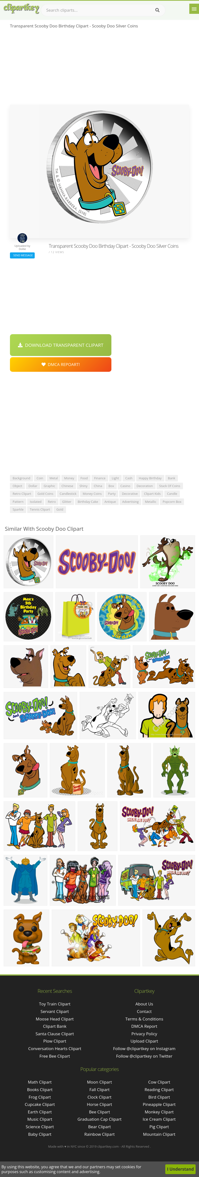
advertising (130, 501)
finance (100, 478)
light (115, 478)
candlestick (68, 493)
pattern (18, 501)
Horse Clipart (99, 1104)
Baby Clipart (39, 1134)
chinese (67, 486)
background (21, 478)
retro (52, 501)
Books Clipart (39, 1089)
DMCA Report (144, 1026)
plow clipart (54, 1041)
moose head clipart (55, 1019)
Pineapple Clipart (159, 1104)
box (111, 486)
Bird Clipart (159, 1097)
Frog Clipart (40, 1097)
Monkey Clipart (159, 1112)
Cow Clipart (159, 1082)
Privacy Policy (144, 1033)
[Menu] (194, 9)
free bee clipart (55, 1056)
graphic (49, 486)
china (98, 486)
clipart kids (152, 493)
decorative (130, 493)
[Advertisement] (99, 68)
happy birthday (150, 478)
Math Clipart (40, 1082)
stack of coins (169, 486)
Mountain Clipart (159, 1134)
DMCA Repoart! (60, 364)
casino (125, 486)
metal (54, 478)
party (112, 493)
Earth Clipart (40, 1112)
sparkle (18, 509)
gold (59, 509)
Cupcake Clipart (40, 1104)
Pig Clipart (159, 1126)
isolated (35, 501)
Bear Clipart (99, 1126)
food (84, 478)
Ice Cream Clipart (159, 1119)
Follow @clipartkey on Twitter (144, 1056)
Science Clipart (40, 1126)
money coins (92, 493)
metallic (150, 501)
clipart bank (54, 1026)
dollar (33, 486)
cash (129, 478)
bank (171, 478)
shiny (84, 486)
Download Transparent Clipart (60, 345)
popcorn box (172, 501)
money (69, 478)
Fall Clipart (99, 1089)
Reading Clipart (159, 1089)
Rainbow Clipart (99, 1134)
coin (40, 478)
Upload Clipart (144, 1041)
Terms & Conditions (144, 1019)
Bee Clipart (99, 1112)
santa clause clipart (54, 1033)
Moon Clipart (99, 1082)
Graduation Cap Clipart (99, 1119)
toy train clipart (55, 1004)
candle (172, 493)
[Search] (157, 10)
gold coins (45, 493)
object (17, 486)
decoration (145, 486)
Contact (144, 1011)
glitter (66, 501)
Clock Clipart (100, 1097)
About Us (144, 1004)
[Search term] (103, 10)
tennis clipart (40, 509)
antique (110, 501)
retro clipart (22, 493)
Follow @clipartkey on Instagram (144, 1048)
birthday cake (88, 501)
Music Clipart (39, 1119)
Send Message (22, 255)
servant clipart (55, 1011)
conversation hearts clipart (54, 1048)
